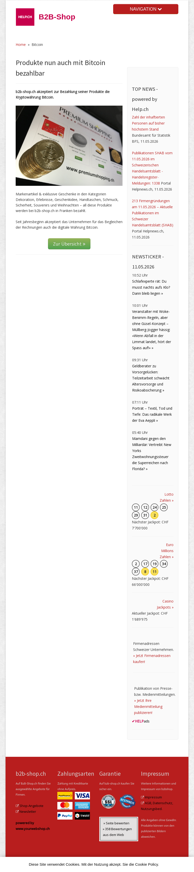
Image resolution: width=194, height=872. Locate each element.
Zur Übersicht (69, 244)
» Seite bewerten (116, 823)
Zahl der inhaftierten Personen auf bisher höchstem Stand (148, 123)
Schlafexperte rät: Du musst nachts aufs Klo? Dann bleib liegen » (151, 287)
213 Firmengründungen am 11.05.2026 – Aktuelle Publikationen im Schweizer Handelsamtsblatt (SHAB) (152, 212)
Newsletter (27, 811)
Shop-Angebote (31, 805)
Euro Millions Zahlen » (167, 550)
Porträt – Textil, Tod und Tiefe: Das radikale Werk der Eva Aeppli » (152, 414)
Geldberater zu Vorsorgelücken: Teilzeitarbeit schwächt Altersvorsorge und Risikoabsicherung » (150, 378)
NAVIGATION (146, 9)
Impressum (153, 797)
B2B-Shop (57, 17)
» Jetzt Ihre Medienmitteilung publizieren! (148, 706)
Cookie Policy (146, 864)
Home (21, 44)
